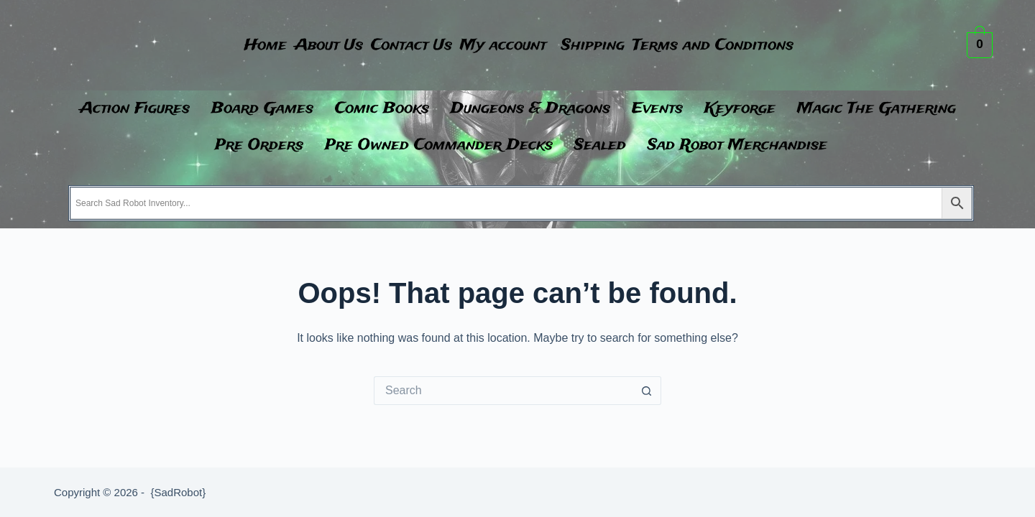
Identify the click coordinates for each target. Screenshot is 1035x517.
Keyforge (740, 109)
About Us (308, 45)
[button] (513, 45)
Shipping (613, 45)
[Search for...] (503, 390)
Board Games (262, 109)
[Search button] (646, 390)
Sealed (600, 145)
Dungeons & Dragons (530, 109)
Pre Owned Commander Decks (439, 145)
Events (657, 109)
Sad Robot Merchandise (737, 145)
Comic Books (382, 109)
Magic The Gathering (876, 109)
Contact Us (404, 45)
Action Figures (135, 109)
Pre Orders (259, 145)
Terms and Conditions (746, 45)
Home (231, 45)
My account (509, 45)
